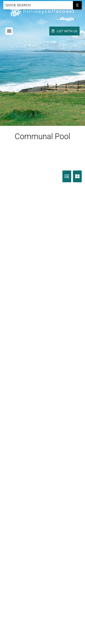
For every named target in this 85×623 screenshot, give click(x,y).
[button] (9, 31)
